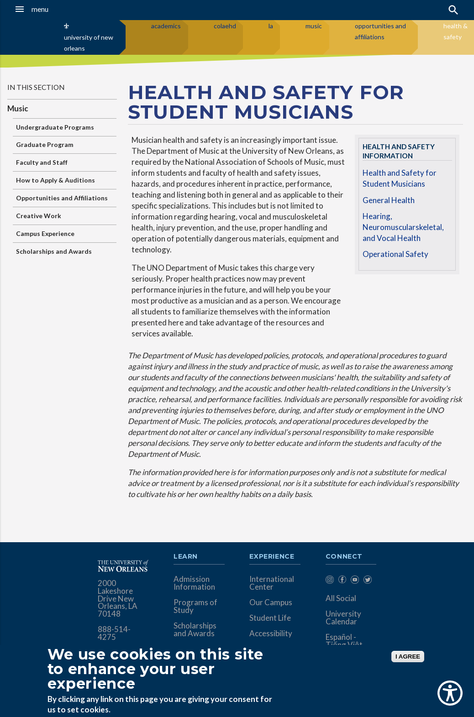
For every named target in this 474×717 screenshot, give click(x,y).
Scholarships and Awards (54, 251)
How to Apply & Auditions (55, 180)
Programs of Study (195, 606)
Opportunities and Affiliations (62, 198)
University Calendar (343, 617)
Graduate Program (45, 144)
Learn (186, 556)
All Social (341, 598)
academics (166, 26)
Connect (344, 556)
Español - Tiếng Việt (344, 640)
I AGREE (407, 656)
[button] (46, 9)
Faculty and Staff (42, 162)
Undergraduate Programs (55, 127)
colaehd (225, 26)
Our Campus (270, 602)
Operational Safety (395, 254)
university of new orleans (88, 42)
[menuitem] (330, 581)
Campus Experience (45, 233)
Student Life (270, 618)
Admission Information (194, 582)
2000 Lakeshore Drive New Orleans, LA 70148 (117, 598)
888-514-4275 (114, 633)
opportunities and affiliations (380, 31)
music (313, 26)
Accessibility (270, 633)
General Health (389, 200)
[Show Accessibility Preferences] (450, 693)
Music (17, 108)
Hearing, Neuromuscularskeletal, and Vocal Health (403, 226)
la (271, 26)
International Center (271, 582)
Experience (271, 556)
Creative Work (38, 216)
